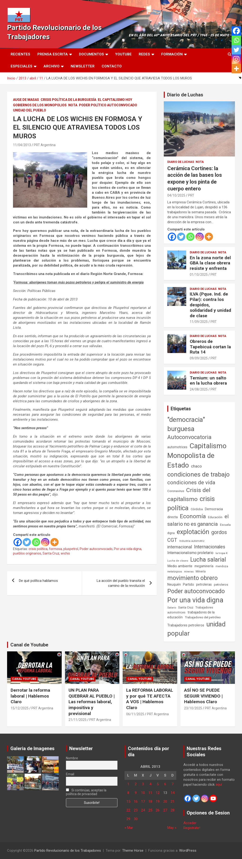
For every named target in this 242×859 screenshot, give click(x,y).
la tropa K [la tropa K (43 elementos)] (222, 553)
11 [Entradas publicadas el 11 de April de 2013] (150, 793)
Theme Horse (132, 850)
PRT (191, 195)
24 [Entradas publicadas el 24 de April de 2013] (143, 810)
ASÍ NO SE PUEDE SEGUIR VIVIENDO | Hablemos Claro (203, 695)
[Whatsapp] (36, 542)
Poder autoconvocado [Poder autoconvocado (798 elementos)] (196, 591)
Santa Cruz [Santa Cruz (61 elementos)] (185, 607)
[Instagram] (45, 542)
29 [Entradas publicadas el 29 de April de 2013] (128, 819)
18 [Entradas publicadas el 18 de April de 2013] (150, 801)
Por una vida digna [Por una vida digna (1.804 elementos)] (195, 600)
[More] (54, 542)
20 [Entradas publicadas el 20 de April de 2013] (165, 801)
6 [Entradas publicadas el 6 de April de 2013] (165, 784)
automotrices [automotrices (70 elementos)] (177, 447)
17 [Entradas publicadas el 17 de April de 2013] (143, 801)
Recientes (20, 54)
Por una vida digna (127, 549)
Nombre (72, 758)
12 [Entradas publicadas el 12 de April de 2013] (158, 793)
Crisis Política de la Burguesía (68, 100)
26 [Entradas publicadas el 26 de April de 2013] (158, 810)
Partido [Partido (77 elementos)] (188, 585)
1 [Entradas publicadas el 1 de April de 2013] (128, 784)
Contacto (112, 66)
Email (70, 774)
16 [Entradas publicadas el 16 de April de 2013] (136, 801)
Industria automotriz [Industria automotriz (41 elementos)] (191, 541)
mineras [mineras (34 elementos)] (189, 571)
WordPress (187, 850)
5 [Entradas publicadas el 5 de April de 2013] (158, 784)
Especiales (21, 66)
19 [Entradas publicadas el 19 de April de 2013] (158, 801)
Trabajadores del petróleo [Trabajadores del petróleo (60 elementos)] (203, 617)
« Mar (129, 828)
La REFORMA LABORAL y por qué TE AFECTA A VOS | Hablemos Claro (149, 698)
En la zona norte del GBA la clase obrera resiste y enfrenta (210, 263)
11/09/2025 (199, 322)
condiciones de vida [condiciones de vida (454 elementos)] (191, 482)
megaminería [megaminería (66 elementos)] (203, 566)
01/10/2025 (199, 274)
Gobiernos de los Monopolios (40, 105)
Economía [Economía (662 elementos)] (193, 516)
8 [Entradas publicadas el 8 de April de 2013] (128, 793)
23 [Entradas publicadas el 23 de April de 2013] (136, 810)
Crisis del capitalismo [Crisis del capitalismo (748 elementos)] (188, 494)
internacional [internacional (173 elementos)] (179, 546)
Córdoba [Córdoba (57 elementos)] (197, 509)
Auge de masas (26, 100)
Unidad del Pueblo (29, 110)
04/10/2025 (176, 195)
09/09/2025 (199, 358)
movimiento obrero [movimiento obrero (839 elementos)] (192, 578)
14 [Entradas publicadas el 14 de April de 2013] (172, 793)
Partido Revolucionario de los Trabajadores (67, 850)
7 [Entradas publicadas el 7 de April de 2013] (172, 784)
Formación (172, 54)
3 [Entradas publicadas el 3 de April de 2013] (143, 784)
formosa (55, 549)
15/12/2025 (20, 708)
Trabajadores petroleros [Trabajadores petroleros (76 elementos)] (185, 625)
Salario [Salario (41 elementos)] (171, 607)
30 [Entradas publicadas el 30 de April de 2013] (136, 819)
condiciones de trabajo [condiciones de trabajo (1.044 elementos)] (198, 474)
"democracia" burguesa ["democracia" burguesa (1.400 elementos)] (186, 424)
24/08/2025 (199, 389)
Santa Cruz (51, 553)
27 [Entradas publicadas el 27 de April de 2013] (165, 810)
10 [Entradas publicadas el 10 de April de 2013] (143, 793)
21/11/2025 (77, 720)
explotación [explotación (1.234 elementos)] (193, 532)
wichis (65, 553)
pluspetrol (70, 549)
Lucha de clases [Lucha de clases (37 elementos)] (177, 560)
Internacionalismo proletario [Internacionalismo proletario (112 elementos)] (190, 553)
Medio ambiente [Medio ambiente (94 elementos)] (179, 566)
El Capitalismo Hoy (115, 100)
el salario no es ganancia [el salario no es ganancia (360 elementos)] (198, 520)
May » (171, 828)
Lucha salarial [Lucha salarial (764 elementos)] (208, 559)
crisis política (38, 549)
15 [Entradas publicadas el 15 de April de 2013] (128, 801)
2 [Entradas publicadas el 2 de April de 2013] (136, 784)
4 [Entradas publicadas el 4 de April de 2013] (150, 784)
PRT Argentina (45, 145)
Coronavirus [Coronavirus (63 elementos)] (175, 491)
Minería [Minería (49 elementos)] (201, 571)
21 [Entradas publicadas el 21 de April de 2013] (172, 801)
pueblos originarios (27, 553)
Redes (144, 54)
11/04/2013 (22, 145)
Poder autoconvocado (96, 549)
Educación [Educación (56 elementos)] (215, 517)
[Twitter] (27, 542)
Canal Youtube (24, 679)
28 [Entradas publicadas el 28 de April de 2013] (172, 810)
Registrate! (191, 828)
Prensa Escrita (52, 54)
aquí (219, 784)
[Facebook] (17, 542)
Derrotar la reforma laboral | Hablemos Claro (30, 695)
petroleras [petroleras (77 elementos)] (204, 585)
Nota (72, 105)
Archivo (51, 66)
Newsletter (83, 66)
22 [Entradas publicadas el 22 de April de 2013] (128, 810)
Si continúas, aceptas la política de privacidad (86, 792)
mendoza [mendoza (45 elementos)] (222, 566)
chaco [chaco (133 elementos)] (196, 466)
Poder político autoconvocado (108, 105)
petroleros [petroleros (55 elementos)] (221, 584)
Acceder (189, 823)
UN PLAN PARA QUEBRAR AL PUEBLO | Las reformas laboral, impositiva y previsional (92, 701)
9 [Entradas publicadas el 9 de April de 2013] (136, 793)
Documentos (91, 54)
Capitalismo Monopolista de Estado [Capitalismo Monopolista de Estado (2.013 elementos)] (196, 455)
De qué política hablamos (38, 581)
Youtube (123, 54)
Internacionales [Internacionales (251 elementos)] (209, 547)
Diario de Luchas (185, 95)
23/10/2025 (193, 708)
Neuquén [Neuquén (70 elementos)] (174, 584)
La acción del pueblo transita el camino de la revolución (121, 583)
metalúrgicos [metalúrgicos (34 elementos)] (174, 571)
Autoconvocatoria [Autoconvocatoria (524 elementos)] (189, 437)
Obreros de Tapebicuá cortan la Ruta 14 (210, 347)
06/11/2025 (135, 714)
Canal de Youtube (29, 645)
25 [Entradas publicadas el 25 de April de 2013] (150, 810)
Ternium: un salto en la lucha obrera (208, 380)
